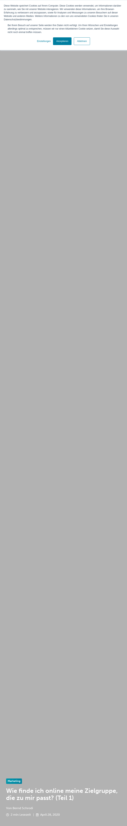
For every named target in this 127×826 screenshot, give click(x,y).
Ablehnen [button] (82, 41)
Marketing (14, 781)
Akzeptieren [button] (62, 41)
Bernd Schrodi (23, 808)
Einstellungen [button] (44, 41)
